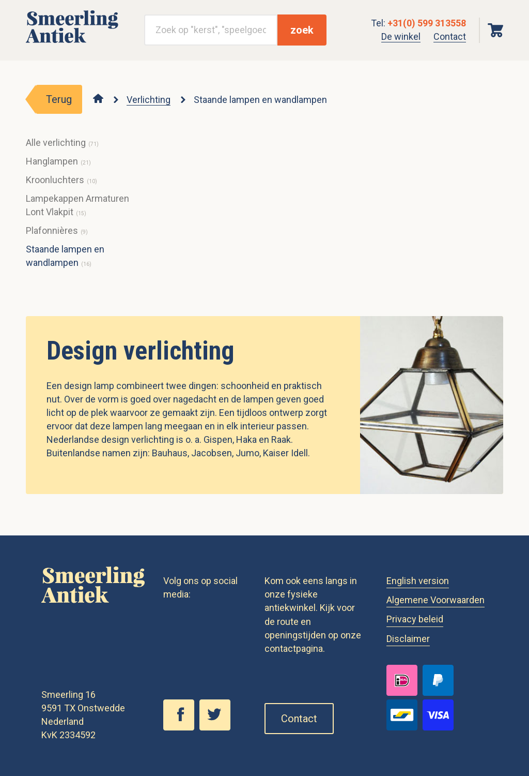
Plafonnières (52, 230)
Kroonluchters (55, 179)
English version (417, 580)
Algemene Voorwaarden (435, 599)
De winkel (401, 36)
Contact (449, 36)
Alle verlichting (56, 142)
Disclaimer (408, 638)
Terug (59, 99)
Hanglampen (52, 161)
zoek (302, 30)
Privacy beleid (414, 619)
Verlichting (148, 99)
